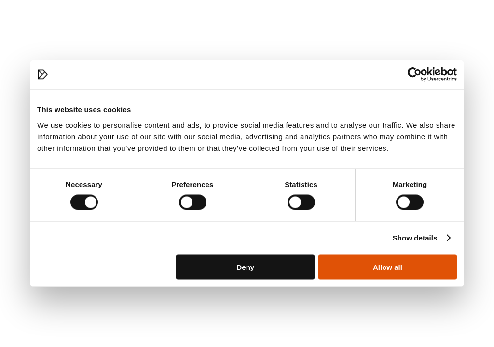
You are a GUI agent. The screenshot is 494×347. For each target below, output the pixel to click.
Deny (246, 267)
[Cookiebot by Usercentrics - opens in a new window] (414, 74)
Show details (415, 238)
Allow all (387, 267)
